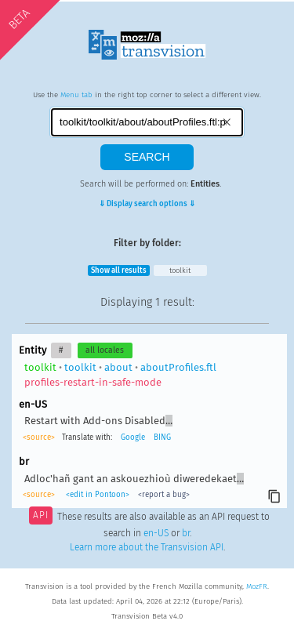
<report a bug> (164, 494)
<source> (39, 437)
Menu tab (76, 95)
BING (162, 437)
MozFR (256, 586)
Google (133, 437)
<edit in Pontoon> (97, 494)
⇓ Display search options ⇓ (147, 204)
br (186, 533)
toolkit (180, 270)
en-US (156, 533)
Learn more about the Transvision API (146, 547)
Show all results (119, 270)
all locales (104, 350)
